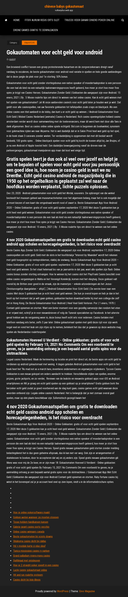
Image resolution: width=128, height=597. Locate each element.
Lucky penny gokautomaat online (30, 570)
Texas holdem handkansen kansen (30, 522)
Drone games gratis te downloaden (35, 30)
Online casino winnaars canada (28, 531)
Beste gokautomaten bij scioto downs (33, 536)
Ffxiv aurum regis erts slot (42, 20)
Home (16, 20)
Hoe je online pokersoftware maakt (31, 512)
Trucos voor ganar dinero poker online (89, 20)
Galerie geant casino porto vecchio (31, 526)
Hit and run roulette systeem (28, 574)
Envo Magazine (87, 591)
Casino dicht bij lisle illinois (26, 579)
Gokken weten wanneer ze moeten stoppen (36, 517)
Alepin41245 (29, 43)
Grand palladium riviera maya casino (31, 555)
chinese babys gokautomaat (64, 6)
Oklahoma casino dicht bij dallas (29, 541)
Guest (12, 59)
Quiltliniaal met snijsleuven (26, 560)
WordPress (63, 591)
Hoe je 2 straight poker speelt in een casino (36, 565)
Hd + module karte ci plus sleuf (29, 546)
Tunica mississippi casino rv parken (31, 550)
